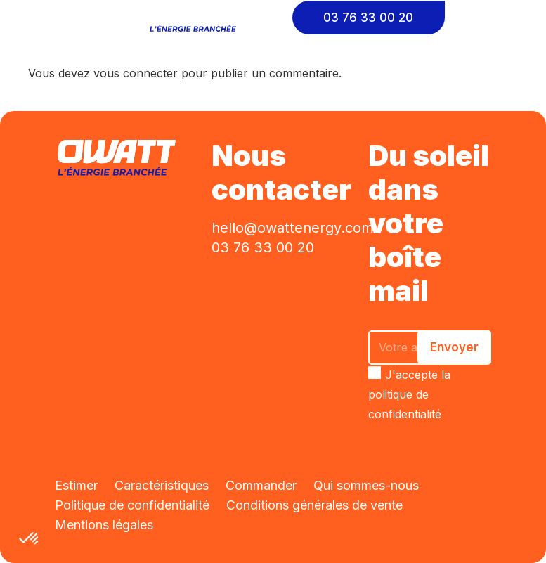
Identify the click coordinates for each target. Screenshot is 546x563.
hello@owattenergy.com (293, 227)
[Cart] (490, 17)
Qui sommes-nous (366, 485)
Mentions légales (104, 524)
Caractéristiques (162, 485)
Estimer (76, 485)
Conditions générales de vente (314, 505)
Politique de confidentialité (132, 505)
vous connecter (135, 73)
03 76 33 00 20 (263, 247)
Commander (261, 485)
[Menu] (21, 17)
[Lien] (196, 18)
